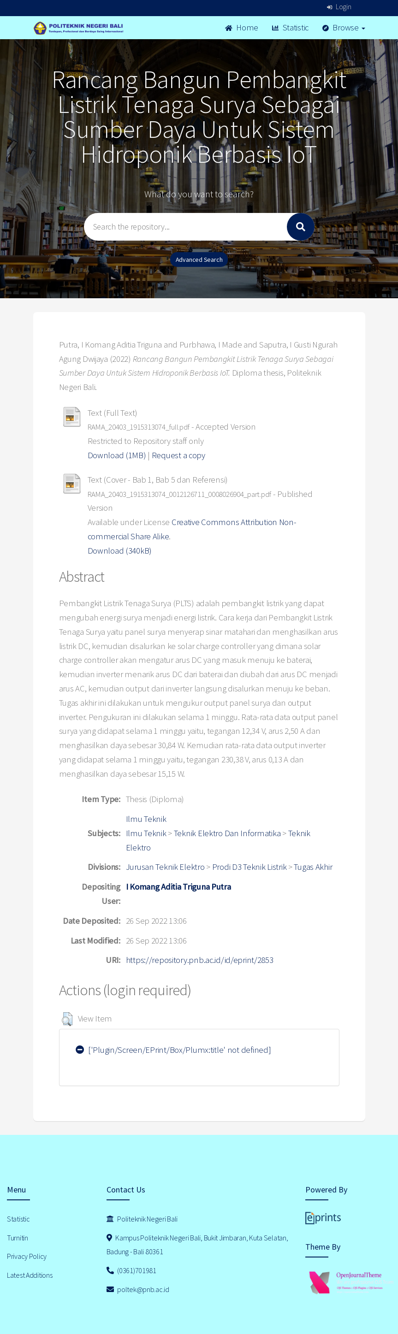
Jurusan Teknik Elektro (165, 867)
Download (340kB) (120, 550)
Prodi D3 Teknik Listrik (249, 867)
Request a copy (178, 455)
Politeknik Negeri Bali (142, 1218)
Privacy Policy (27, 1256)
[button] (67, 1019)
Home (241, 27)
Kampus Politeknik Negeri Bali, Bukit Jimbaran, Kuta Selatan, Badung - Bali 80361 (197, 1245)
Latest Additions (30, 1275)
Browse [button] (343, 27)
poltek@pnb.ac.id (138, 1289)
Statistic (290, 27)
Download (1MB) (117, 455)
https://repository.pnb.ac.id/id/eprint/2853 (199, 960)
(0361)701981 (131, 1270)
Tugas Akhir (313, 867)
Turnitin (17, 1237)
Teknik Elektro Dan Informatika (227, 833)
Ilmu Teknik (146, 819)
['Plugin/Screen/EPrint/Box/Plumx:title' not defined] (173, 1050)
